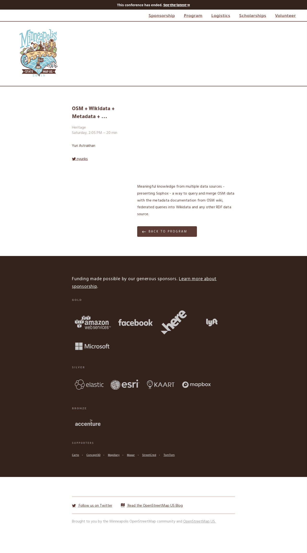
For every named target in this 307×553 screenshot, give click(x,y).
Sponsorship (161, 16)
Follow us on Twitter (92, 506)
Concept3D (93, 455)
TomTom (169, 455)
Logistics (220, 16)
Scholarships (252, 16)
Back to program (167, 232)
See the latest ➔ (176, 5)
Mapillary (114, 455)
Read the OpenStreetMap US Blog (152, 506)
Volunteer (285, 16)
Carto (75, 455)
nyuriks (80, 159)
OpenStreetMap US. (199, 521)
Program (193, 16)
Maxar (131, 455)
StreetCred (149, 455)
